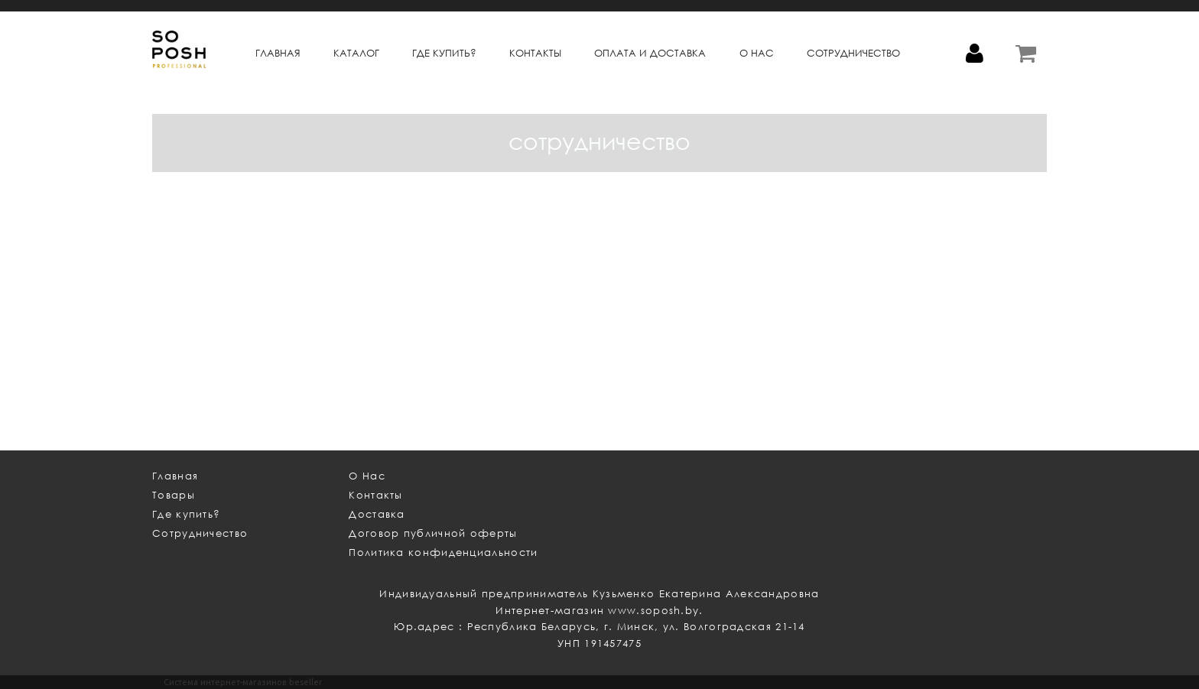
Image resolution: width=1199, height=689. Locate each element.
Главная (278, 53)
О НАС (756, 53)
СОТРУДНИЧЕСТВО (853, 53)
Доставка (377, 514)
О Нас (367, 476)
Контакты (375, 495)
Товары (173, 495)
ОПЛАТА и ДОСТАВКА (650, 53)
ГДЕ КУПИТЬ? (444, 53)
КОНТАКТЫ (535, 53)
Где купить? (186, 514)
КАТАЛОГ (356, 53)
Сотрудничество (200, 533)
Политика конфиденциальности (443, 552)
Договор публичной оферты (433, 533)
